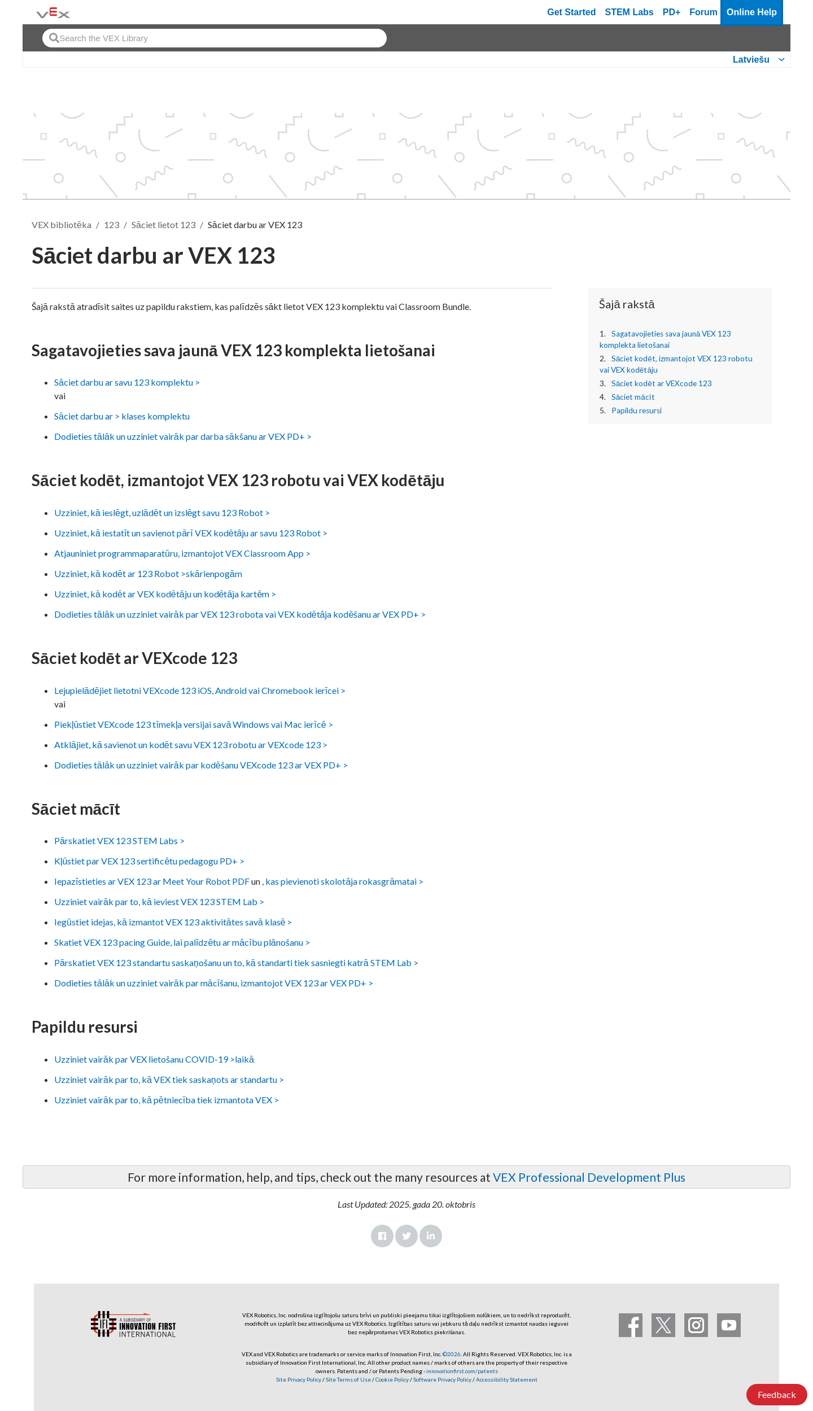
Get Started (571, 12)
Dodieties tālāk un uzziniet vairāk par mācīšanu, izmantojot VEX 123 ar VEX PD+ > (213, 982)
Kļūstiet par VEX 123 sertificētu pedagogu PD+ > (149, 860)
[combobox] (214, 38)
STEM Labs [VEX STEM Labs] (629, 12)
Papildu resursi (636, 410)
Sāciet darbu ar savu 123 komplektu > (127, 382)
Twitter (406, 1236)
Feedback (777, 1394)
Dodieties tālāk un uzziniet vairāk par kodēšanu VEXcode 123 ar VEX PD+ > (201, 764)
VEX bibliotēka (61, 224)
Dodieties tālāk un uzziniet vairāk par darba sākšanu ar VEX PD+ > (183, 436)
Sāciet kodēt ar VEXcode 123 (661, 383)
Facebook (382, 1236)
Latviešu (751, 59)
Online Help (752, 12)
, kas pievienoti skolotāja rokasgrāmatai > (342, 881)
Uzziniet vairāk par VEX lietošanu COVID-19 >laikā (154, 1059)
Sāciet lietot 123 (163, 224)
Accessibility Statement (506, 1379)
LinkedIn (430, 1236)
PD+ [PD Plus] (672, 12)
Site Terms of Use (348, 1379)
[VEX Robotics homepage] (53, 12)
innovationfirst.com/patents (462, 1371)
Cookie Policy (392, 1379)
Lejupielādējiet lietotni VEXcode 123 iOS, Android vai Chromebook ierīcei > (200, 690)
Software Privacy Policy (442, 1379)
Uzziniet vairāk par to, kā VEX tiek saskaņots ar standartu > (169, 1079)
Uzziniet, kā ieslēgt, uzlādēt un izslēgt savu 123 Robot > (162, 512)
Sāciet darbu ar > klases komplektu (122, 415)
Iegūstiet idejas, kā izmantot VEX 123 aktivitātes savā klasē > (173, 921)
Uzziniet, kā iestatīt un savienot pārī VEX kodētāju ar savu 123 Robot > (190, 532)
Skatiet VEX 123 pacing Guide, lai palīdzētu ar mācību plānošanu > (182, 942)
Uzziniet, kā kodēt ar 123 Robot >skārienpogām (148, 573)
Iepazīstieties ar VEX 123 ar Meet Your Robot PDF (152, 881)
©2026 (452, 1354)
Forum (703, 12)
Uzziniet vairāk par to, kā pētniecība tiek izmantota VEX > (166, 1099)
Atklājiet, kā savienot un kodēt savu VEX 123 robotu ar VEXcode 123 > (190, 744)
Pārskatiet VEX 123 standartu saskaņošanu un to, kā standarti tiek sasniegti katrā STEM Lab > (236, 962)
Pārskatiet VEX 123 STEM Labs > (119, 840)
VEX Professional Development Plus (589, 1177)
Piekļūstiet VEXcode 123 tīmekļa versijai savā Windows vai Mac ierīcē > (193, 724)
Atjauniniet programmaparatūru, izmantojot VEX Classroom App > (182, 553)
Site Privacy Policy (298, 1379)
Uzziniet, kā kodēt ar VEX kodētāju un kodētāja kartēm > (165, 593)
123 (111, 224)
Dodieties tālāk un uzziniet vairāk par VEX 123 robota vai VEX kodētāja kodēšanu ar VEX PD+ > (240, 614)
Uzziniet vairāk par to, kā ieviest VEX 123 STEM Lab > (159, 901)
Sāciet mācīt (633, 396)
